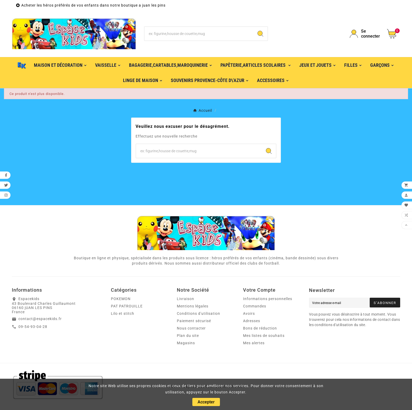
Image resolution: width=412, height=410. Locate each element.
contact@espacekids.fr (40, 319)
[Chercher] (199, 34)
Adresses (251, 321)
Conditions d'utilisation (198, 313)
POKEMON (121, 299)
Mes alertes (254, 343)
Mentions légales (192, 306)
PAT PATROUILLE (127, 306)
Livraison (185, 299)
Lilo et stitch (122, 313)
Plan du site (188, 335)
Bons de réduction (260, 328)
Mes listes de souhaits (264, 335)
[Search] (260, 34)
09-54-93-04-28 (32, 327)
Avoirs (249, 313)
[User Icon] (365, 34)
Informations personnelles (267, 299)
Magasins (186, 343)
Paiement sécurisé (194, 321)
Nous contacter (191, 328)
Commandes (254, 306)
